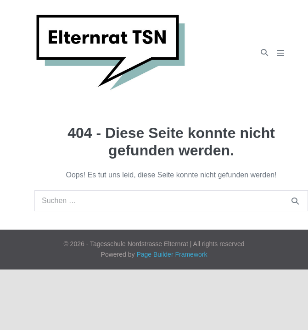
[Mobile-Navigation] (280, 52)
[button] (264, 52)
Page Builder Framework (171, 254)
